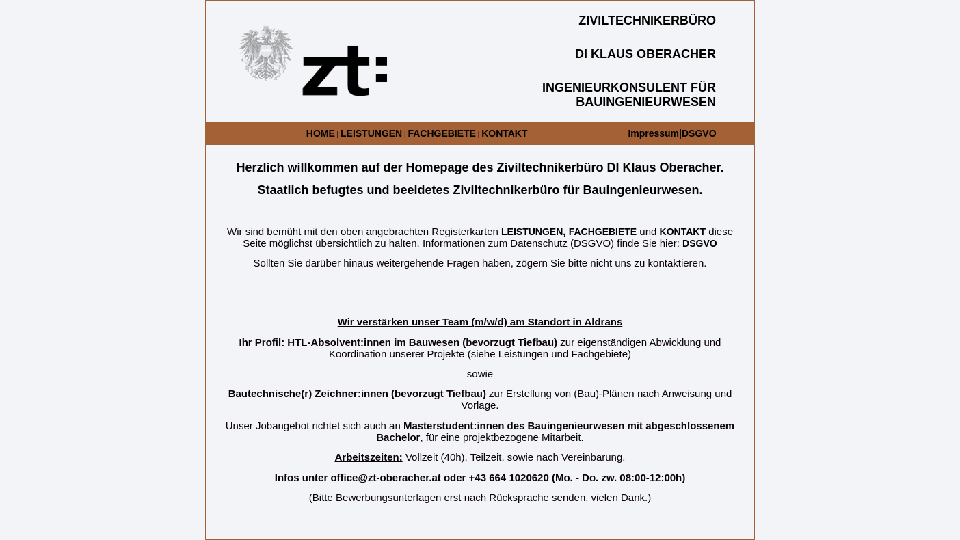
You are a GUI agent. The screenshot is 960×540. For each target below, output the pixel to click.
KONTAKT (504, 133)
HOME (320, 133)
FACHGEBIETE (442, 133)
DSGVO (699, 243)
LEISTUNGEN (371, 133)
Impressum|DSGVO (672, 133)
